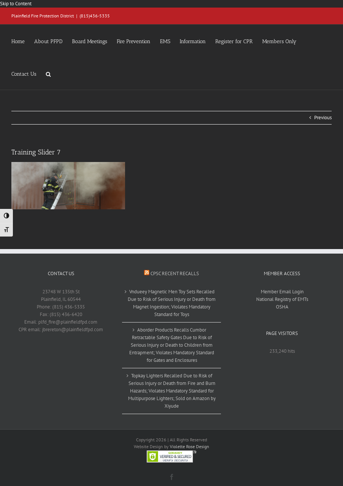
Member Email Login (282, 291)
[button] (48, 73)
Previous (323, 117)
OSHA (282, 307)
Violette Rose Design (189, 446)
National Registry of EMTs (282, 299)
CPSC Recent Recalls (174, 273)
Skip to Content (15, 3)
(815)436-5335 (95, 16)
